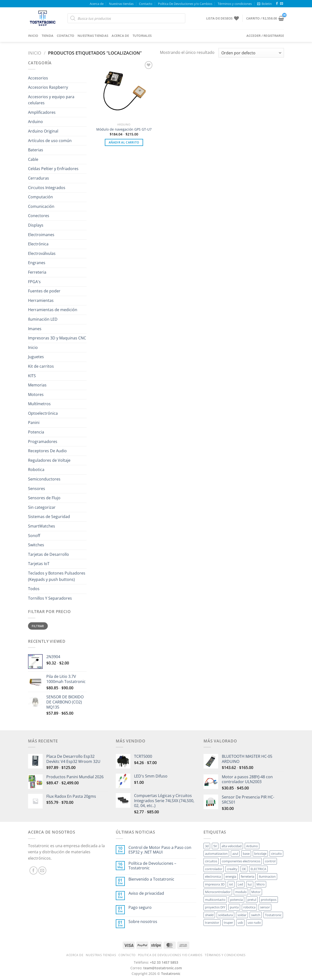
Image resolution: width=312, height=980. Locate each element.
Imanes (34, 328)
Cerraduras (38, 178)
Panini (33, 422)
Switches (36, 545)
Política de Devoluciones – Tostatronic (152, 865)
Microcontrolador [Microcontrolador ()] (218, 892)
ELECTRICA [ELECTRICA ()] (258, 869)
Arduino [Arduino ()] (252, 846)
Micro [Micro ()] (260, 884)
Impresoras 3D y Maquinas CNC (57, 338)
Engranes (36, 262)
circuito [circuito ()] (276, 853)
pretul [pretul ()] (251, 899)
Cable (33, 159)
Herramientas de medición (52, 309)
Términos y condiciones (235, 3)
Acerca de (97, 3)
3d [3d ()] (207, 846)
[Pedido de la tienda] (251, 53)
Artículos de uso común (50, 140)
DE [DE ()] (244, 869)
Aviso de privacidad (146, 893)
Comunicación (41, 206)
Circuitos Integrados (46, 187)
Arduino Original (43, 131)
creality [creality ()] (232, 869)
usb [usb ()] (240, 922)
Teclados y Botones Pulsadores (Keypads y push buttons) (56, 576)
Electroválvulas (42, 253)
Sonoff (34, 535)
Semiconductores (44, 479)
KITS (32, 375)
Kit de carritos (41, 366)
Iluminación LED (43, 319)
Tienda (48, 35)
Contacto (145, 3)
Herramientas (41, 300)
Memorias (37, 385)
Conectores (38, 215)
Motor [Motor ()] (256, 892)
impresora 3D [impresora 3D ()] (214, 884)
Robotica (36, 469)
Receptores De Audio (47, 450)
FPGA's (34, 281)
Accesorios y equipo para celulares (51, 100)
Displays (35, 225)
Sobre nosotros (142, 921)
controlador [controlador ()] (213, 869)
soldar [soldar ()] (241, 915)
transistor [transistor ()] (212, 922)
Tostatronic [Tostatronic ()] (273, 915)
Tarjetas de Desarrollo (48, 554)
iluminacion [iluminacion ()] (267, 876)
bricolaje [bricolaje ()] (260, 853)
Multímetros (39, 403)
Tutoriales (142, 35)
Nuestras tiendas (121, 3)
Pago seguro (140, 907)
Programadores (42, 441)
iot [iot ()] (231, 884)
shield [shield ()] (209, 915)
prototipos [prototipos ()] (268, 899)
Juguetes (36, 356)
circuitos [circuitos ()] (211, 861)
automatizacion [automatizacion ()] (216, 853)
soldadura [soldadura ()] (225, 915)
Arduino (35, 121)
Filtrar (38, 626)
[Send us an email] (281, 3)
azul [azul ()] (235, 853)
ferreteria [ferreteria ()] (247, 876)
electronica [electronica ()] (213, 876)
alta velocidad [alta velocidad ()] (232, 846)
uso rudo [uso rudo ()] (254, 922)
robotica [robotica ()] (249, 907)
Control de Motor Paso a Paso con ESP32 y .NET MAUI (159, 850)
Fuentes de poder (44, 291)
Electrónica (38, 244)
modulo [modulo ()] (241, 892)
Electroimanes (41, 234)
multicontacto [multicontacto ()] (215, 899)
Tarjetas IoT (38, 563)
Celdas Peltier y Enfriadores (53, 168)
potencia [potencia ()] (236, 899)
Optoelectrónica (43, 413)
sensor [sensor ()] (265, 907)
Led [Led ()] (240, 884)
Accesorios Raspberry (48, 87)
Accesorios (38, 78)
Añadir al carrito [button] (124, 142)
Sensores (36, 488)
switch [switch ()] (255, 915)
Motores (36, 394)
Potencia (36, 432)
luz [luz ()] (250, 884)
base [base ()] (246, 853)
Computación (40, 197)
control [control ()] (270, 861)
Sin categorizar (42, 507)
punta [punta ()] (234, 907)
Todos (33, 588)
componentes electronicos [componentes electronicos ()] (241, 861)
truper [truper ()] (228, 922)
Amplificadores (42, 112)
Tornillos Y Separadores (50, 598)
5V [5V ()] (215, 846)
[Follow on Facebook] (276, 3)
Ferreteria (37, 272)
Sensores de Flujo (44, 497)
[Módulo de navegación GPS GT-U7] (124, 90)
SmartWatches (41, 526)
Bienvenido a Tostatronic (151, 879)
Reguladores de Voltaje (49, 460)
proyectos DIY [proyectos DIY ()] (215, 907)
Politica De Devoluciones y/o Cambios (185, 3)
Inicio (33, 35)
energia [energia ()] (230, 876)
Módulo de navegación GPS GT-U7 (124, 129)
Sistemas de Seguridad (49, 516)
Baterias (35, 150)
